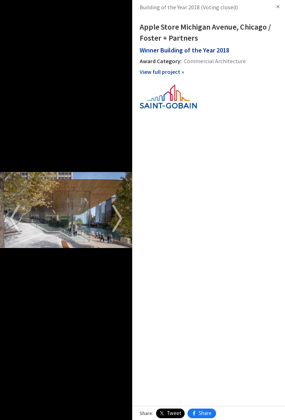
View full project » (162, 71)
